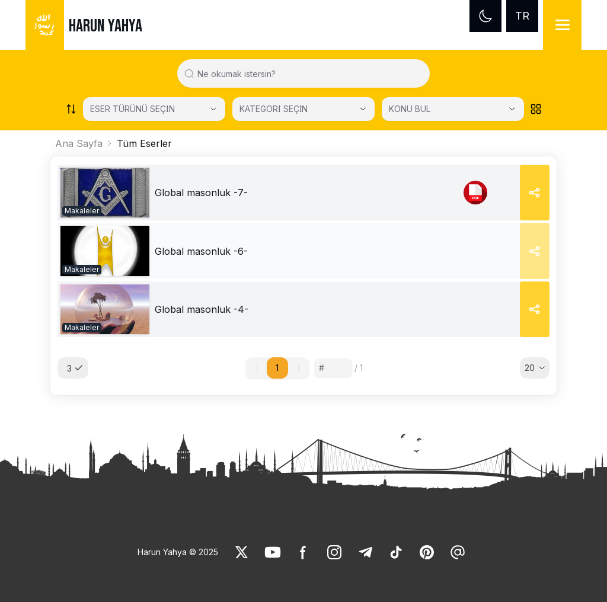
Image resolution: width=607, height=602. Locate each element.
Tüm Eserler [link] (144, 143)
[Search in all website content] (308, 73)
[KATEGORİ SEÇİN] (303, 109)
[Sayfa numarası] (333, 368)
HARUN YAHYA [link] (105, 26)
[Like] (242, 552)
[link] (104, 192)
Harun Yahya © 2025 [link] (178, 552)
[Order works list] (71, 109)
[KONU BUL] (453, 109)
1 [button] (277, 368)
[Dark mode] (485, 16)
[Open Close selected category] (362, 109)
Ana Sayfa (79, 143)
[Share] (535, 192)
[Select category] (154, 109)
